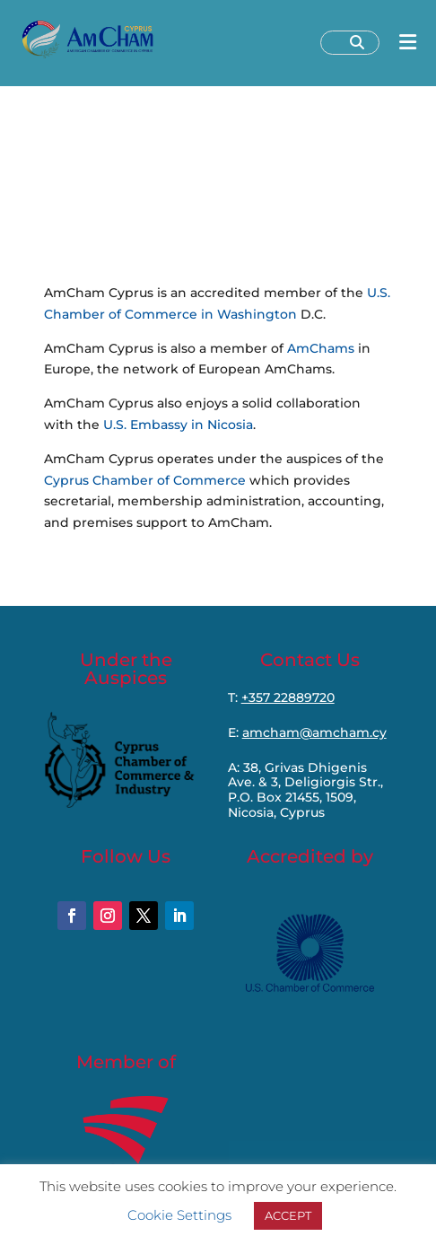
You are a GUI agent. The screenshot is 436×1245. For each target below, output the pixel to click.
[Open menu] (408, 43)
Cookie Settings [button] (179, 1214)
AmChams (320, 348)
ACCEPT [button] (288, 1215)
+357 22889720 (288, 697)
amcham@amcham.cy (314, 732)
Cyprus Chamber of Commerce (145, 480)
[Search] (357, 42)
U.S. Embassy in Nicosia (178, 424)
